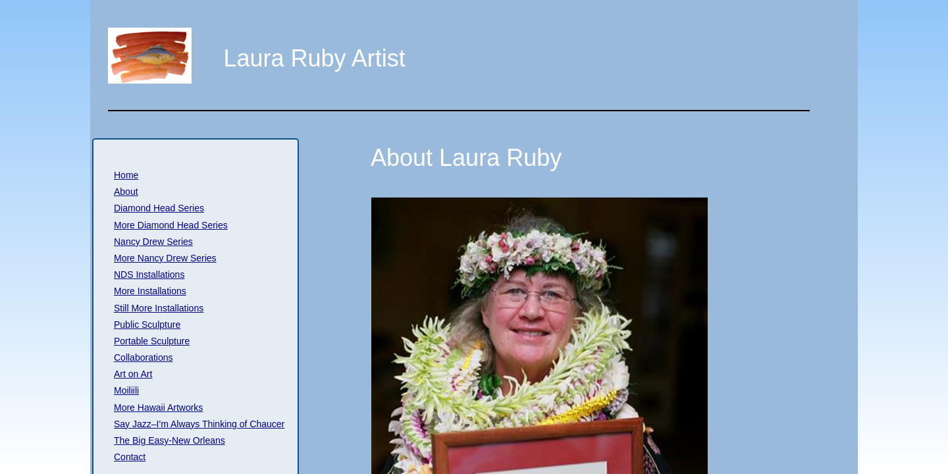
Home (126, 175)
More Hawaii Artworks (158, 407)
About (126, 191)
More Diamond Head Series (171, 225)
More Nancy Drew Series (165, 258)
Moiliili (126, 390)
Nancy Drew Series (153, 241)
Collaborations (143, 357)
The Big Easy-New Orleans (169, 440)
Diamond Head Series (159, 208)
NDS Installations (149, 274)
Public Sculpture (147, 324)
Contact (129, 457)
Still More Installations (158, 308)
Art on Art (133, 374)
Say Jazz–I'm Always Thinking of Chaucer (199, 424)
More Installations (150, 291)
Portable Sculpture (152, 341)
